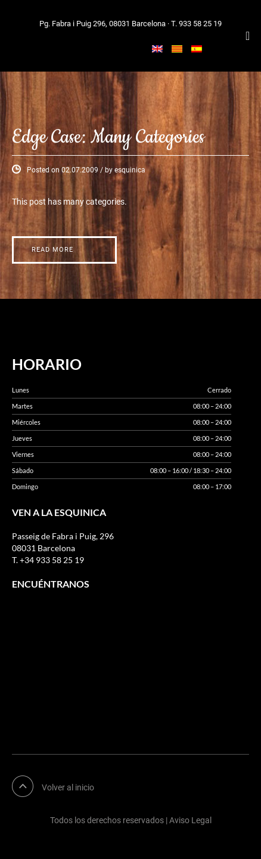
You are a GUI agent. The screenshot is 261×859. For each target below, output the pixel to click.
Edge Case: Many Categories (108, 137)
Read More (52, 250)
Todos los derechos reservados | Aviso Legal (131, 820)
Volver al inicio (68, 787)
